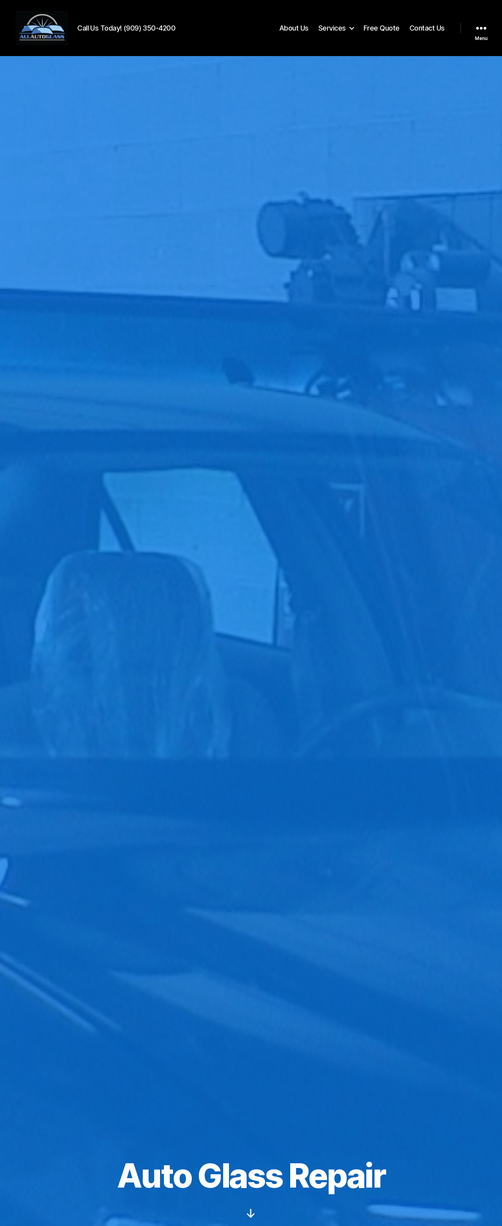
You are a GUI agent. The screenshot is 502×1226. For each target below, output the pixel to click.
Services (332, 28)
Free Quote (382, 28)
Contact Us (427, 28)
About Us (294, 28)
